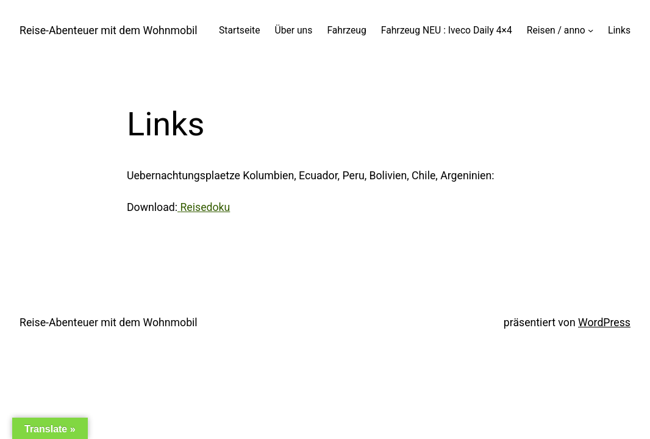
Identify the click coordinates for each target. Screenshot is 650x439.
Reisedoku (205, 207)
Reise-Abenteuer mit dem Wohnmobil (109, 30)
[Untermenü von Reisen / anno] (590, 30)
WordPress (604, 322)
